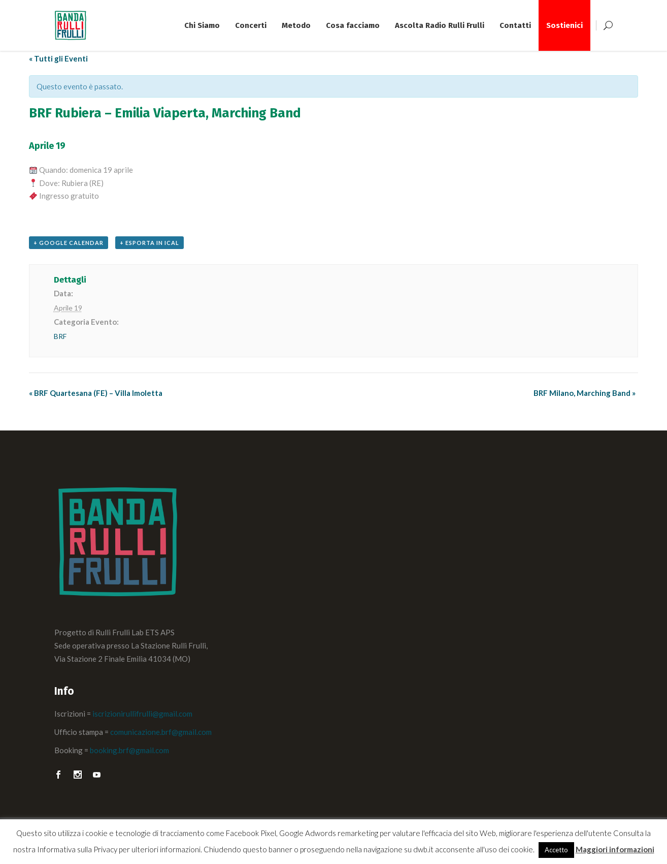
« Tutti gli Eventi (58, 58)
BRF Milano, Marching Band (584, 392)
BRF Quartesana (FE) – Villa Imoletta (95, 392)
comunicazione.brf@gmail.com (161, 731)
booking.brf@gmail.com (129, 750)
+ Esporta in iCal (149, 242)
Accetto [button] (556, 850)
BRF (60, 336)
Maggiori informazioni (615, 849)
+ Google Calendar (69, 242)
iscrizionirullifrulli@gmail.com (142, 713)
